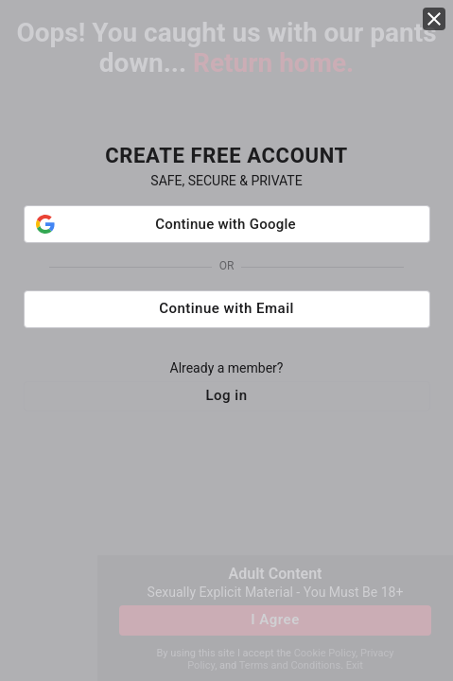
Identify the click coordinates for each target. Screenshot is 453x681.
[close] (434, 19)
